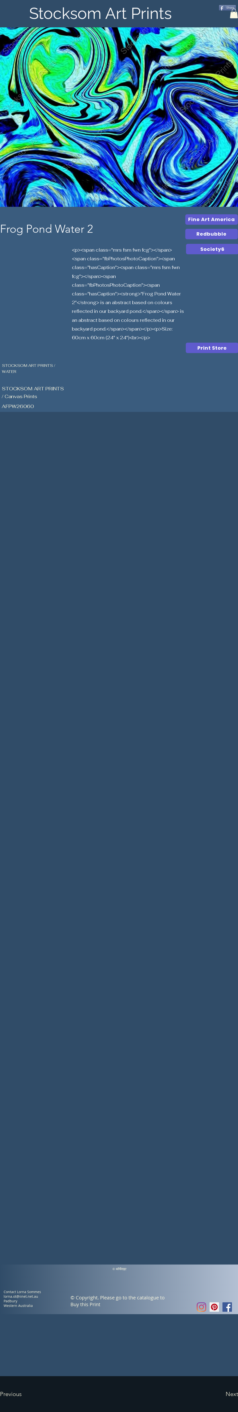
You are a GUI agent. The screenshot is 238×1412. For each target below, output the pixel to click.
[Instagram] (201, 1307)
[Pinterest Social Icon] (214, 1307)
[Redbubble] (211, 234)
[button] (234, 13)
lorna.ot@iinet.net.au (21, 1296)
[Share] (227, 8)
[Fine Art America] (211, 219)
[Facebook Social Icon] (227, 1307)
